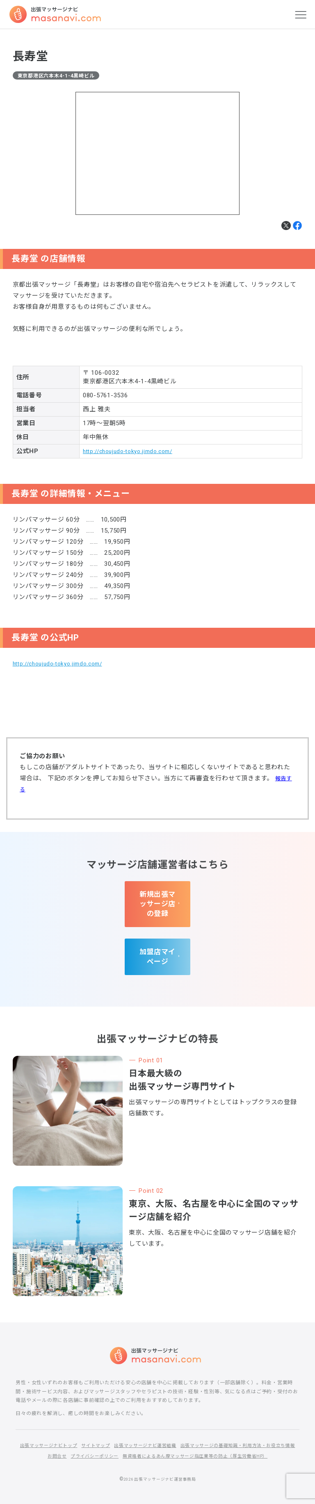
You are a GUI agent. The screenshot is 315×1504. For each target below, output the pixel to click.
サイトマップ (155, 1430)
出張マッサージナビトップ (103, 1430)
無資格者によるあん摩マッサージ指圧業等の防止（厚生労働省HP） (157, 1451)
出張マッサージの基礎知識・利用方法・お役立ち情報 (117, 1441)
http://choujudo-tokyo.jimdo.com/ (133, 452)
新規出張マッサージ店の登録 (158, 899)
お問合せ (194, 1441)
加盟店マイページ (157, 943)
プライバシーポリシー (235, 1441)
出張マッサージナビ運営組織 (209, 1430)
